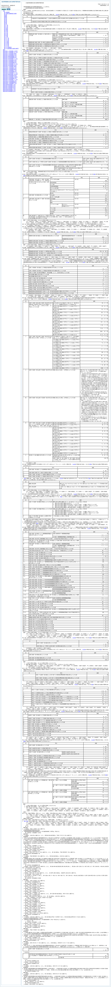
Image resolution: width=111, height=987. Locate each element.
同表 (74, 14)
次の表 (57, 14)
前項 (25, 478)
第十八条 (26, 821)
